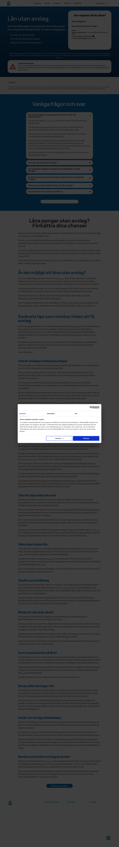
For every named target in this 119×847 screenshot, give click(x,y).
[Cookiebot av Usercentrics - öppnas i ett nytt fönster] (91, 407)
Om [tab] (76, 413)
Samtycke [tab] (22, 413)
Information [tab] (51, 413)
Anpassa (59, 438)
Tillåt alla (86, 438)
